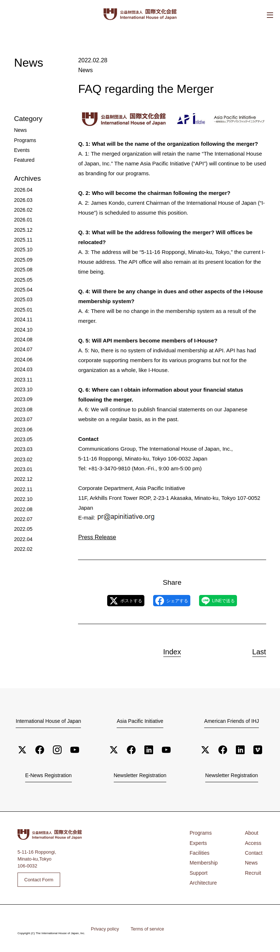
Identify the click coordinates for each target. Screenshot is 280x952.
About (252, 832)
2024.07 (22, 336)
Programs (24, 139)
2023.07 (22, 401)
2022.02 (22, 522)
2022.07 (22, 494)
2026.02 (22, 205)
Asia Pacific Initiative (140, 721)
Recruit (253, 869)
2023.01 (22, 448)
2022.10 (22, 476)
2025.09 (22, 252)
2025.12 (22, 224)
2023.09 (22, 382)
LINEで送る (231, 600)
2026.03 (22, 196)
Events (21, 148)
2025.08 (22, 262)
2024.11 (22, 308)
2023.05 (22, 420)
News (85, 70)
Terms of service (143, 928)
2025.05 (22, 271)
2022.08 (22, 485)
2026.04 (22, 187)
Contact (254, 851)
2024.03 (22, 354)
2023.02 (22, 439)
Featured (23, 158)
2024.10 (22, 317)
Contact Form (38, 878)
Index (172, 650)
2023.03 (22, 429)
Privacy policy (103, 928)
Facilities (199, 851)
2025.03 (22, 289)
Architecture (202, 879)
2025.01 (22, 299)
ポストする (113, 600)
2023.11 (22, 364)
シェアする (171, 600)
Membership (202, 860)
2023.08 (22, 392)
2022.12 (22, 457)
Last (255, 650)
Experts (197, 841)
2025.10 (22, 243)
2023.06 (22, 411)
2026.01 (22, 215)
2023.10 (22, 373)
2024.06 (22, 345)
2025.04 (22, 280)
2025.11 (22, 233)
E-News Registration (48, 775)
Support (198, 869)
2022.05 (22, 504)
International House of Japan (48, 721)
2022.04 (22, 513)
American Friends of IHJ (231, 721)
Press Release (96, 536)
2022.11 (22, 466)
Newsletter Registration (140, 775)
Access (253, 841)
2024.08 (22, 327)
